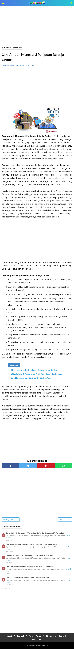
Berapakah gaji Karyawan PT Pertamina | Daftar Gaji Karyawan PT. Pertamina (35, 533)
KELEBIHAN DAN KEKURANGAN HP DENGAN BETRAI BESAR (29, 555)
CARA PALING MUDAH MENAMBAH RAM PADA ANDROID (27, 577)
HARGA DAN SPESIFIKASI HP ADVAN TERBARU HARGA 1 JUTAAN (31, 544)
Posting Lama (65, 520)
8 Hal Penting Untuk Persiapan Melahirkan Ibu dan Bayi (34, 370)
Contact (20, 636)
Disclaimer (37, 639)
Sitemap (50, 636)
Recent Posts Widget (7, 588)
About (9, 636)
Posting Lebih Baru (10, 520)
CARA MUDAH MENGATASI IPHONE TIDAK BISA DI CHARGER (29, 566)
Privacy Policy (35, 636)
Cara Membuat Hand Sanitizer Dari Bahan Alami (31, 378)
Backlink (62, 636)
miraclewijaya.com (42, 646)
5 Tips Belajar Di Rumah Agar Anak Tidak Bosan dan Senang (36, 374)
